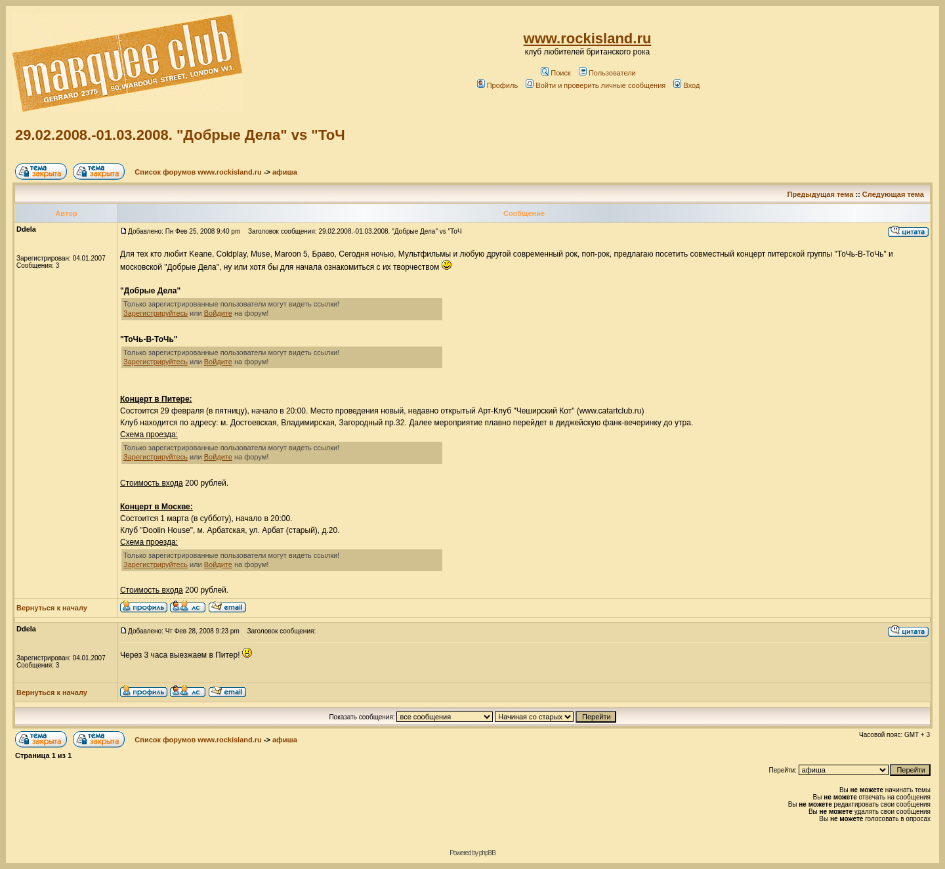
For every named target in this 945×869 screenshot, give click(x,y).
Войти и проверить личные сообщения (595, 85)
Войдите (218, 313)
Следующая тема (893, 194)
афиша (284, 172)
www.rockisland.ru (588, 38)
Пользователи (607, 73)
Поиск (555, 73)
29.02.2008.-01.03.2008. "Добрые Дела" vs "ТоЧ (180, 135)
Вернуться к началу (51, 608)
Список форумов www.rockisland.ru (198, 172)
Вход (686, 85)
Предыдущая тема (821, 194)
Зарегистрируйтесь (155, 313)
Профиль (497, 85)
